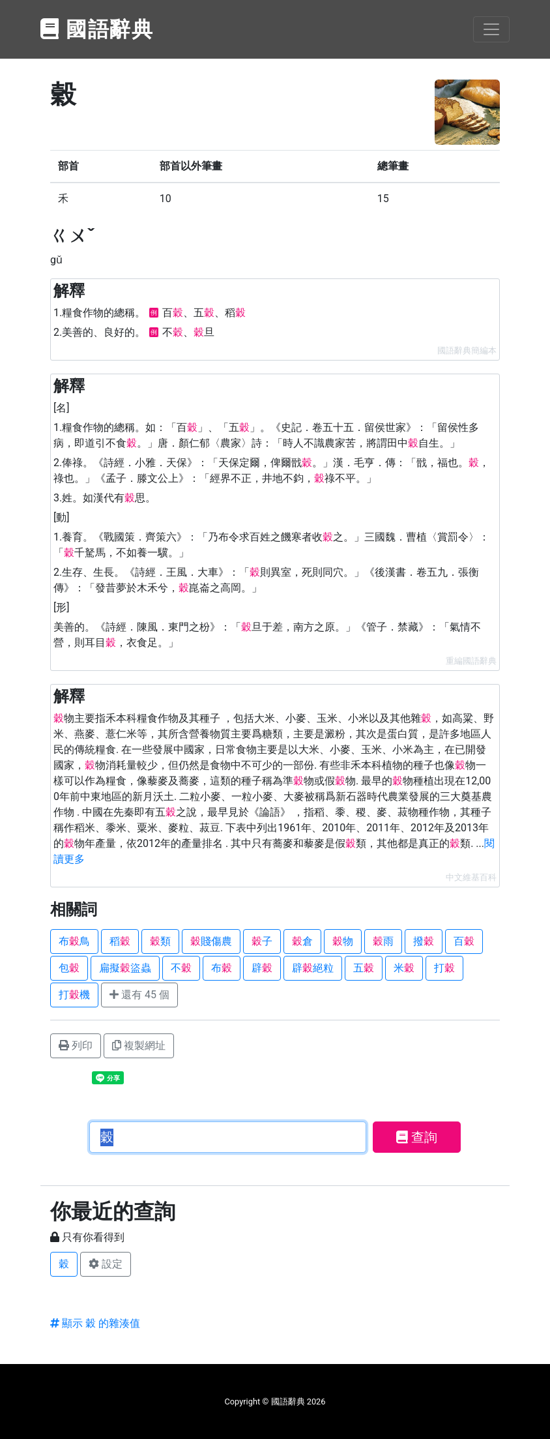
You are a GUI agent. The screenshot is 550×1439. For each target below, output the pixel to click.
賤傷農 (211, 941)
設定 (106, 1264)
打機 (74, 994)
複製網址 (139, 1045)
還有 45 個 (139, 994)
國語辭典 (97, 29)
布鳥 (74, 941)
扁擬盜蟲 (125, 968)
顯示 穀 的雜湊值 (95, 1323)
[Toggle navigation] (491, 29)
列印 (76, 1045)
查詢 (416, 1137)
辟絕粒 (313, 968)
